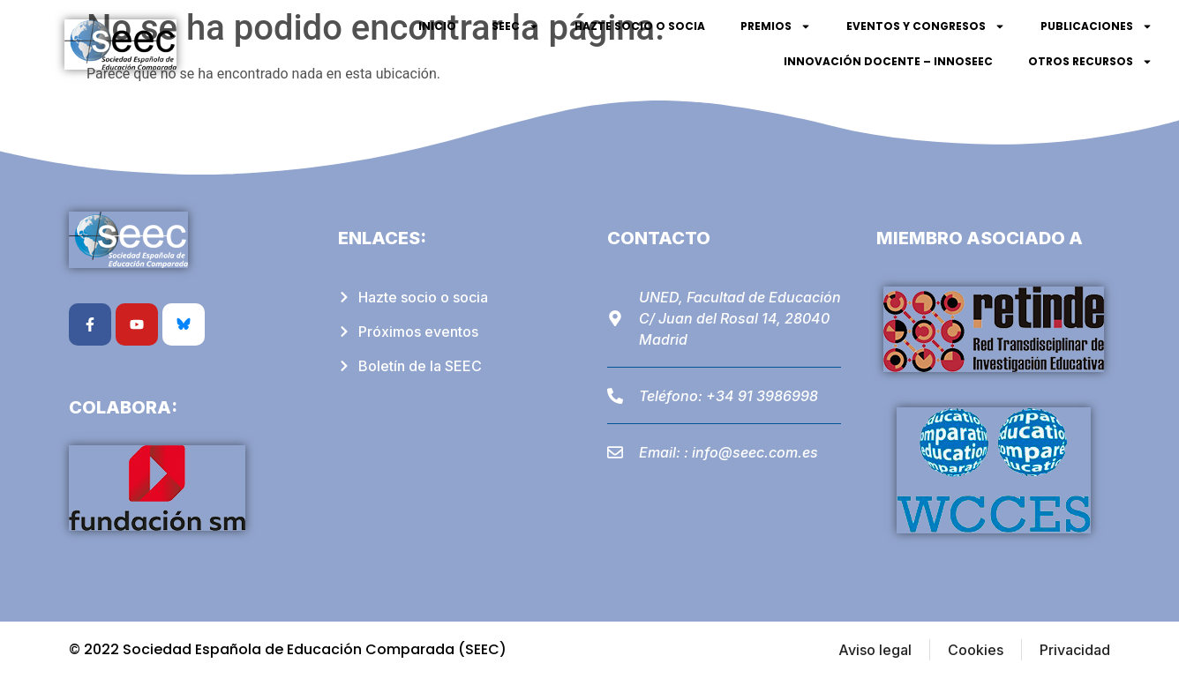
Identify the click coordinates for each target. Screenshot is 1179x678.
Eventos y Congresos (925, 26)
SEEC (515, 26)
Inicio (437, 26)
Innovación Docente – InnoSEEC (888, 61)
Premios (775, 26)
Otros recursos (1090, 62)
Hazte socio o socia (639, 26)
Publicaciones (1096, 26)
